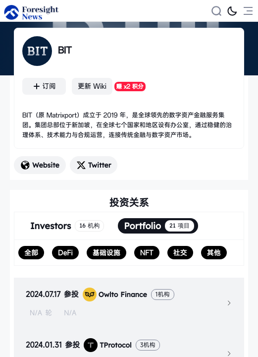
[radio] (31, 252)
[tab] (129, 303)
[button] (129, 303)
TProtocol (107, 345)
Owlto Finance (115, 294)
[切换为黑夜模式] (232, 11)
